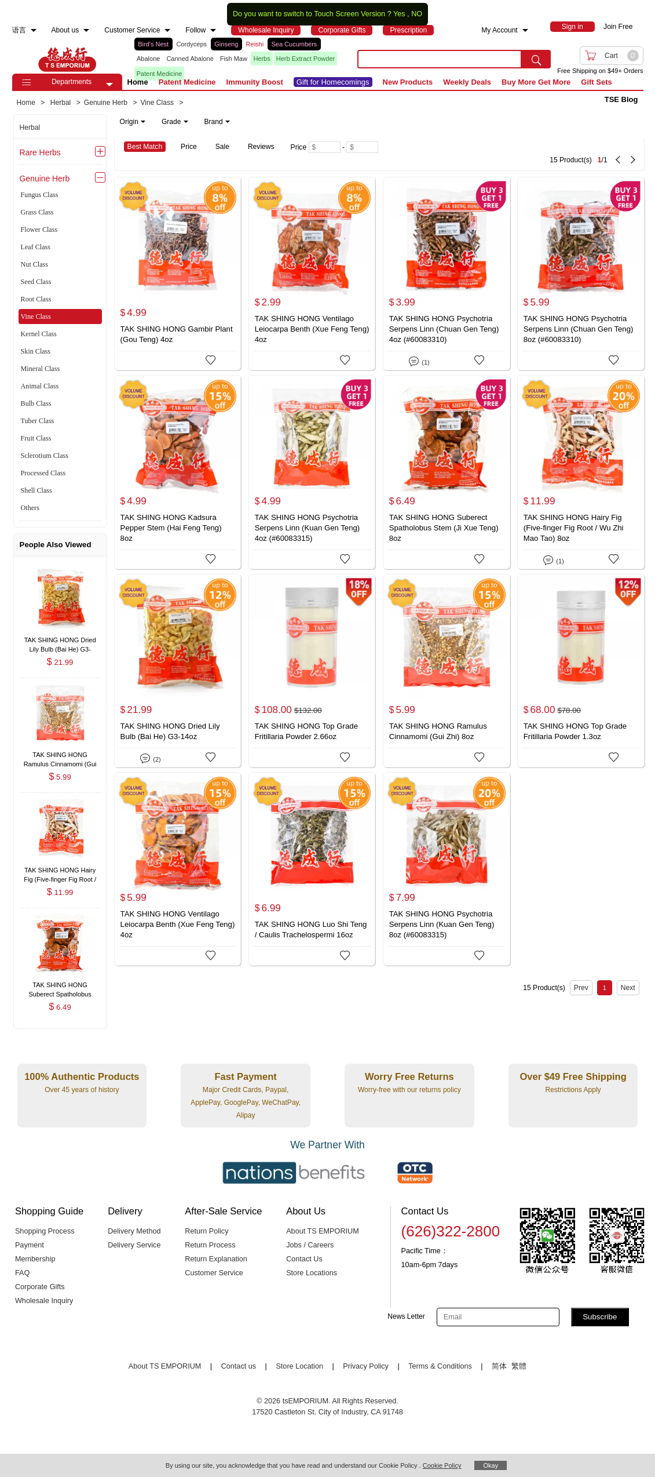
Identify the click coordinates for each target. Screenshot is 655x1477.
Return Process (210, 1245)
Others (30, 508)
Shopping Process (45, 1231)
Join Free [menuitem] (617, 27)
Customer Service (214, 1273)
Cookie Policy (442, 1465)
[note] (175, 121)
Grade (175, 122)
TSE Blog (621, 99)
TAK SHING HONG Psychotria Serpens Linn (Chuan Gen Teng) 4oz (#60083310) (444, 329)
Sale (222, 147)
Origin (132, 122)
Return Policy (206, 1231)
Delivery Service (134, 1245)
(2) (150, 757)
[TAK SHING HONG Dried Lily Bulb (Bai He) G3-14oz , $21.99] (60, 641)
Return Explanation (216, 1259)
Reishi (255, 44)
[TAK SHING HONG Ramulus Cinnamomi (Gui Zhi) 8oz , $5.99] (60, 756)
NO (416, 14)
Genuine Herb (45, 178)
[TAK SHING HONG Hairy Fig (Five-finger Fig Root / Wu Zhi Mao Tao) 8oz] (581, 472)
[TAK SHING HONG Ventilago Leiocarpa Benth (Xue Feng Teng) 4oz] (312, 273)
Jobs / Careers (310, 1245)
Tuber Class (37, 421)
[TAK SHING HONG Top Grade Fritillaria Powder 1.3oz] (581, 670)
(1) (419, 360)
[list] (237, 59)
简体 (499, 1366)
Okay (490, 1465)
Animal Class (40, 386)
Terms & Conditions (440, 1366)
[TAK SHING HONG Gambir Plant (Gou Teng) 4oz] (178, 273)
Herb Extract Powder (305, 58)
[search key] (439, 59)
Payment (29, 1245)
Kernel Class (39, 334)
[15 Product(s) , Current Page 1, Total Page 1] (530, 154)
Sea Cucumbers (294, 44)
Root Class (36, 299)
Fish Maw (233, 58)
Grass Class (37, 212)
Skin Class (35, 351)
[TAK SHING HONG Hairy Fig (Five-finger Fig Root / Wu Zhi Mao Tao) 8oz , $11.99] (60, 871)
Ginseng (226, 44)
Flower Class (39, 229)
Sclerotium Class (44, 456)
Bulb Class (36, 403)
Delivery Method (134, 1231)
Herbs (261, 58)
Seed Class (36, 282)
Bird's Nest (153, 44)
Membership (35, 1259)
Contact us (238, 1366)
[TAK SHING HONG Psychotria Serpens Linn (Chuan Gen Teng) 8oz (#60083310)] (581, 273)
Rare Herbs (40, 152)
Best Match (145, 147)
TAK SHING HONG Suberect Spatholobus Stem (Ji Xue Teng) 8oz (444, 528)
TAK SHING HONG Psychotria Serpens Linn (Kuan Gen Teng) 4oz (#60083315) (307, 528)
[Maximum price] (362, 147)
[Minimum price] (325, 147)
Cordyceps (191, 44)
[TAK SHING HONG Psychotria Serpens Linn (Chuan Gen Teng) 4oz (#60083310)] (446, 273)
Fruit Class (36, 438)
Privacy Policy (366, 1366)
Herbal (30, 127)
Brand (217, 122)
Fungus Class (39, 195)
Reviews (261, 147)
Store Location (299, 1366)
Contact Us (304, 1259)
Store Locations (311, 1273)
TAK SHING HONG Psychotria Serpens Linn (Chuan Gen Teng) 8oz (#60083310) (579, 329)
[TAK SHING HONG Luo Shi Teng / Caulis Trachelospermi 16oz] (312, 869)
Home (137, 82)
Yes (399, 14)
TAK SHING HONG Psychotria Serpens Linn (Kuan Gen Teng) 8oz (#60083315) (442, 924)
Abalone (148, 58)
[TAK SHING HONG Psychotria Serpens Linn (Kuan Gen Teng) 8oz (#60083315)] (446, 869)
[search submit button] (536, 59)
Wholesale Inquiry (44, 1301)
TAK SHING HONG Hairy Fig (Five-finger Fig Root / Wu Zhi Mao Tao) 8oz (574, 528)
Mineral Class (40, 369)
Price (189, 147)
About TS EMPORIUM (322, 1231)
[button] (109, 84)
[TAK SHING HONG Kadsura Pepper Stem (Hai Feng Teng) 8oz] (178, 472)
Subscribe (600, 1316)
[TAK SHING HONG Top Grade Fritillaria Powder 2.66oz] (312, 670)
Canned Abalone (189, 58)
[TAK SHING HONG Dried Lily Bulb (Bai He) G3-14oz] (178, 670)
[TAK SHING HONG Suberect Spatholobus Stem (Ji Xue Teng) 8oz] (446, 472)
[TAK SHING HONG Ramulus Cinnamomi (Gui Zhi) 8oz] (446, 670)
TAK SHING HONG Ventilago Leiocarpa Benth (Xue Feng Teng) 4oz (312, 329)
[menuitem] (33, 30)
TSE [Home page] (67, 59)
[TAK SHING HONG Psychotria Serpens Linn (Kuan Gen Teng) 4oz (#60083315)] (312, 472)
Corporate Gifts (40, 1287)
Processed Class (43, 473)
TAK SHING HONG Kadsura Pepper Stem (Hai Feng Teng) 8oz (171, 528)
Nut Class (34, 264)
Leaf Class (35, 247)
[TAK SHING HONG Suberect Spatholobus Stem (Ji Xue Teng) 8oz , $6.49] (60, 986)
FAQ (22, 1273)
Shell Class (36, 490)
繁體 (518, 1366)
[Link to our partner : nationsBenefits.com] (294, 1172)
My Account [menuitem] (499, 30)
